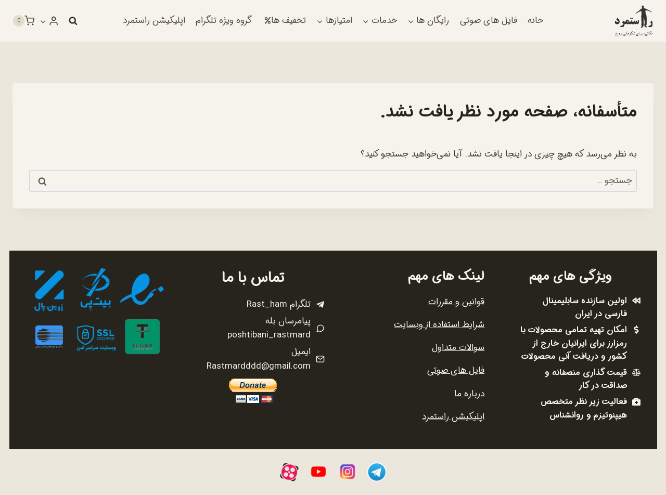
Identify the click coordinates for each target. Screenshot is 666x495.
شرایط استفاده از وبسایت (439, 325)
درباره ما (469, 394)
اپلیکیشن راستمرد (154, 21)
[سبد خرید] (23, 21)
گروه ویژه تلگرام (224, 21)
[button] (43, 20)
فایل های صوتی (488, 21)
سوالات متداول (458, 348)
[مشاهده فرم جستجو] (73, 21)
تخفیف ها (285, 21)
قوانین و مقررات (456, 302)
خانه (535, 21)
